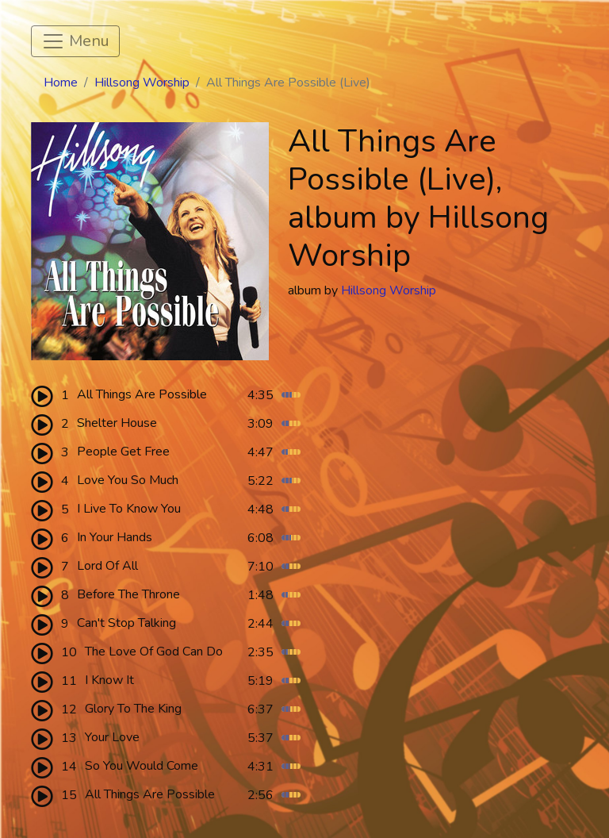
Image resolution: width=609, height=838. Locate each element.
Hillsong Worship (142, 82)
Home (61, 82)
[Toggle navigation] (75, 41)
